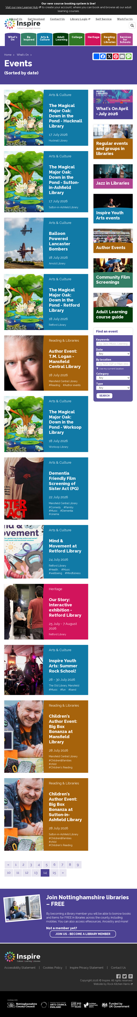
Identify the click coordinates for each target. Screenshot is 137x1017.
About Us (16, 19)
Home (7, 54)
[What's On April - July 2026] (113, 104)
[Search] (132, 25)
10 (9, 872)
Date (99, 349)
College (77, 37)
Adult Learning (61, 38)
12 (26, 872)
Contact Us (57, 19)
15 (54, 872)
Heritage (94, 37)
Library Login (78, 19)
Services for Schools (125, 40)
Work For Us (125, 19)
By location (103, 359)
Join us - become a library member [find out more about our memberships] (82, 934)
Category (102, 373)
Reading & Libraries (110, 40)
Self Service (104, 19)
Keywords (102, 339)
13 (35, 872)
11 (17, 872)
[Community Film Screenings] (113, 273)
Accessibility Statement (19, 967)
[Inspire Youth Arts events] (113, 208)
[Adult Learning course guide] (113, 307)
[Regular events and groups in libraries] (113, 142)
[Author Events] (113, 241)
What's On (12, 38)
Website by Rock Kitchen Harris (111, 984)
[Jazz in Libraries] (113, 176)
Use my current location (111, 368)
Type (99, 383)
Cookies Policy (52, 967)
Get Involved (36, 19)
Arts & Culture (45, 38)
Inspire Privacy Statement (86, 967)
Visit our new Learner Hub (22, 7)
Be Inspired (29, 38)
